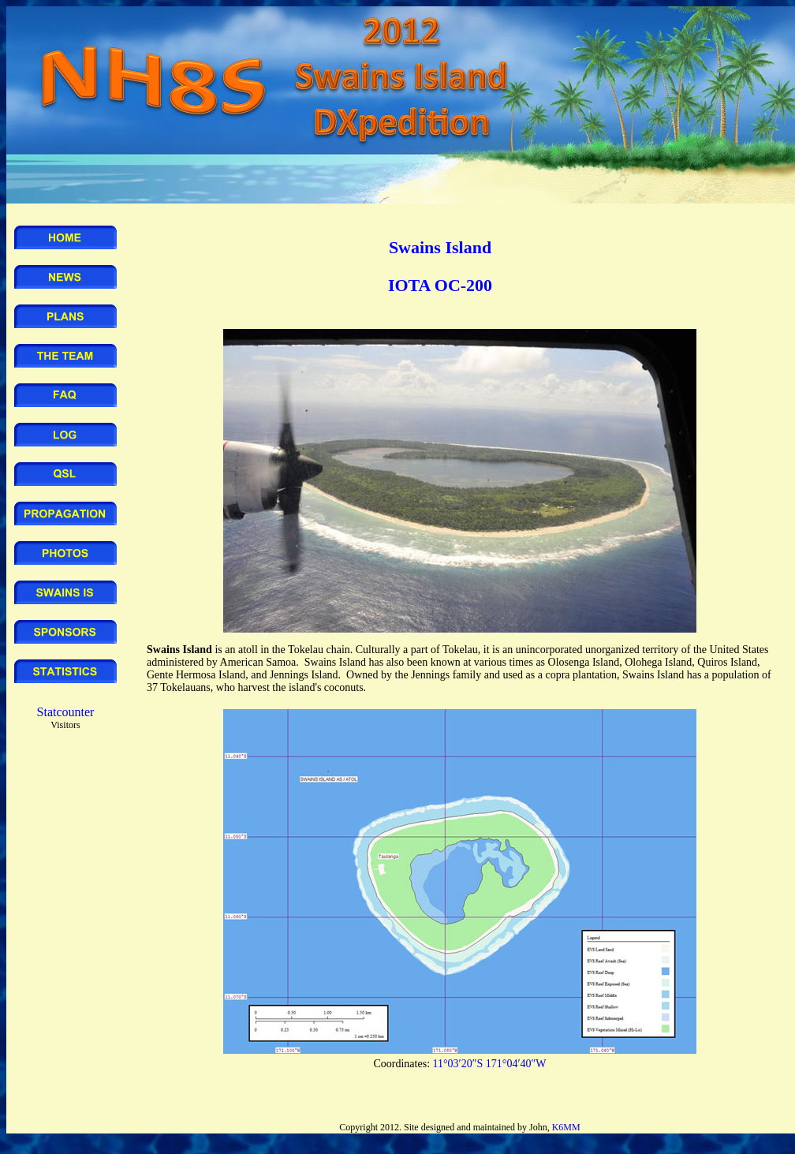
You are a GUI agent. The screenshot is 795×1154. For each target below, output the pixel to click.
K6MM (566, 1127)
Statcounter (66, 712)
